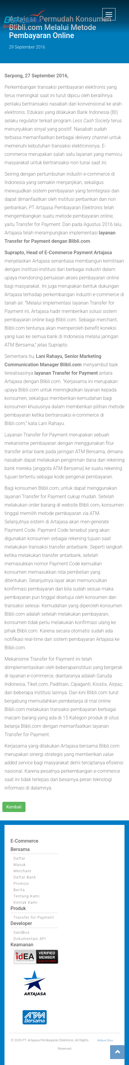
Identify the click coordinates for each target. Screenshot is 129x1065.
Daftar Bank (25, 877)
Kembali (14, 807)
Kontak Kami (26, 902)
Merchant (23, 871)
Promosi (21, 884)
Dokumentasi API (30, 939)
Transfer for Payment (34, 917)
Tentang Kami (27, 896)
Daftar (20, 858)
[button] (109, 14)
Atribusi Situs (105, 1040)
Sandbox (22, 932)
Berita (19, 890)
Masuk (20, 865)
